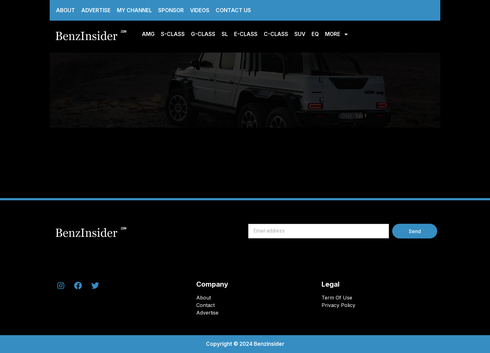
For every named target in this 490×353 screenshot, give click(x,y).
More (337, 34)
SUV (299, 34)
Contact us (233, 10)
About (65, 10)
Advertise (96, 10)
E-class (246, 34)
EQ (315, 34)
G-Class (203, 34)
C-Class (276, 34)
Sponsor (171, 10)
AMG (148, 34)
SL (225, 34)
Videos (199, 10)
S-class (173, 34)
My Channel (134, 10)
